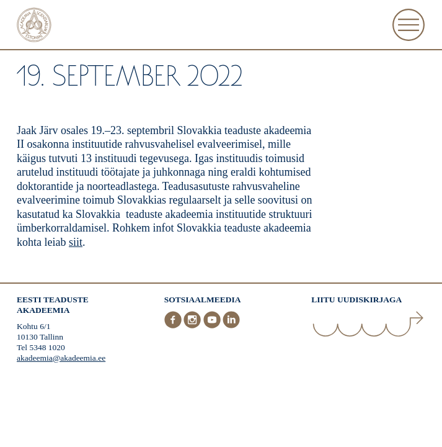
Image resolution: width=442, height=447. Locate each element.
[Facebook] (174, 325)
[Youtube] (213, 325)
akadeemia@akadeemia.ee (61, 358)
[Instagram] (193, 325)
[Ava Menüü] (408, 25)
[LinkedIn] (231, 325)
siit (75, 242)
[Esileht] (34, 26)
